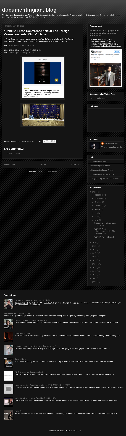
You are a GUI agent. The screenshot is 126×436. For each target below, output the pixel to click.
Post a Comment (13, 153)
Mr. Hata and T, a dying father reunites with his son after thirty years (104, 33)
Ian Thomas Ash (111, 143)
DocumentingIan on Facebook (102, 174)
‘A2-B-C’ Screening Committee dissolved (30, 372)
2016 (94, 257)
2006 (94, 282)
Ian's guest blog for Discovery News (104, 179)
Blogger (78, 431)
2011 (94, 275)
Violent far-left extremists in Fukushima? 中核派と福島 (35, 398)
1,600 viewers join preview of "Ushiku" (105, 224)
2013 (94, 267)
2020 (94, 242)
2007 (94, 278)
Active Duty (19, 411)
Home (43, 165)
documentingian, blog (29, 10)
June (96, 216)
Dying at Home (20, 359)
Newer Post (9, 165)
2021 (94, 192)
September (99, 206)
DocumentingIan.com (98, 161)
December (98, 195)
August (97, 209)
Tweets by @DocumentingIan (102, 98)
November (98, 199)
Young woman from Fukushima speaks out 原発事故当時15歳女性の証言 (42, 385)
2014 (94, 264)
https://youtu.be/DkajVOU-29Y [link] (22, 53)
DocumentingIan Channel (100, 166)
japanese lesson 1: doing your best (17, 313)
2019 (94, 246)
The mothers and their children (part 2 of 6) (31, 320)
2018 (94, 249)
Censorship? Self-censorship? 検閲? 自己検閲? (33, 300)
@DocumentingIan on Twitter (101, 170)
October (98, 202)
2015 (94, 260)
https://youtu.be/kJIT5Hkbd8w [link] (22, 45)
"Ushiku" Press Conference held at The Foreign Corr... (104, 231)
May (96, 220)
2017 (94, 253)
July (96, 213)
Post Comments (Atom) (48, 171)
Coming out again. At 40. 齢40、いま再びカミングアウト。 (37, 346)
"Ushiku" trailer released (104, 237)
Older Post (76, 165)
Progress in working (22, 333)
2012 (94, 271)
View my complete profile (111, 147)
